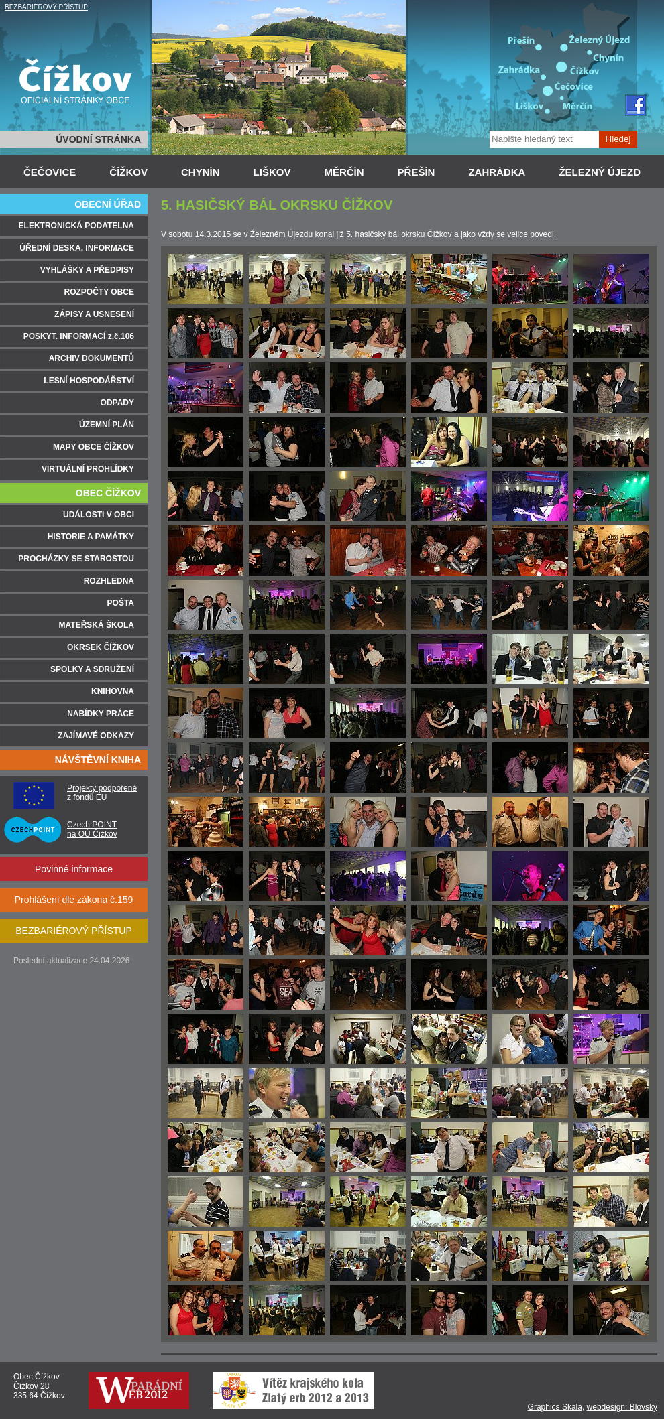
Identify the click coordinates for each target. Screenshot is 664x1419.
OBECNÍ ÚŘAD (107, 204)
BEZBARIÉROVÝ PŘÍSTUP (46, 7)
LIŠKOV (272, 172)
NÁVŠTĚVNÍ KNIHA (98, 759)
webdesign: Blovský (622, 1407)
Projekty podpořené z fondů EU (102, 792)
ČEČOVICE (49, 172)
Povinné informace (74, 869)
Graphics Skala (555, 1407)
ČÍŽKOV (128, 172)
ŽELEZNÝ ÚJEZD (600, 172)
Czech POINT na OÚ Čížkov (92, 829)
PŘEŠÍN (416, 172)
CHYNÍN (200, 172)
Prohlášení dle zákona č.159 (74, 899)
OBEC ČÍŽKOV (108, 493)
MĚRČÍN (344, 172)
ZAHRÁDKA (496, 172)
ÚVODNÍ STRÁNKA (98, 139)
